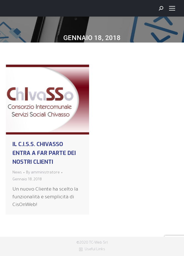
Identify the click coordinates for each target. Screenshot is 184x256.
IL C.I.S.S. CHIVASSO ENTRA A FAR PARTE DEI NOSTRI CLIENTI (44, 153)
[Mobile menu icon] (172, 8)
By (43, 173)
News (17, 173)
